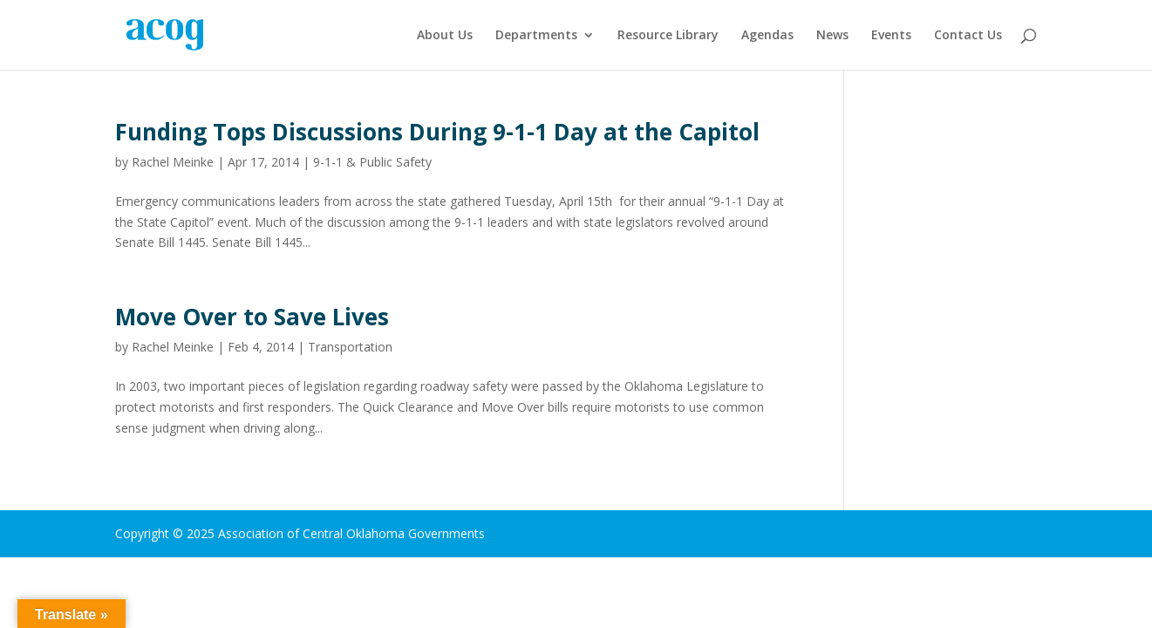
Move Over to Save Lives (252, 316)
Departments (536, 36)
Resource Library (668, 36)
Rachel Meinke (173, 162)
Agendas (767, 36)
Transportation (350, 346)
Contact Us (968, 36)
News (832, 36)
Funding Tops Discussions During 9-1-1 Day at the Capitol (437, 131)
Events (891, 36)
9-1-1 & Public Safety (372, 162)
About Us (445, 36)
